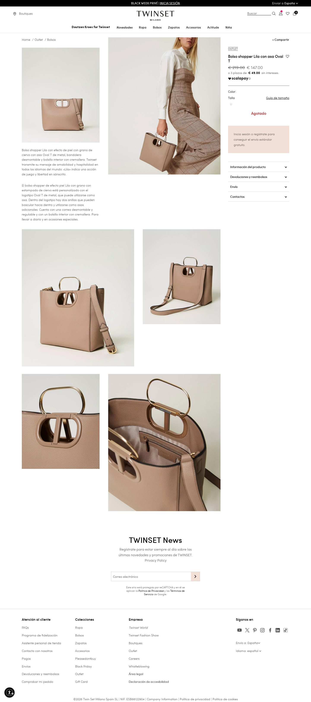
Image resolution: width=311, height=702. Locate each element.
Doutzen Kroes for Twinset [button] (91, 27)
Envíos (26, 666)
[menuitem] (90, 27)
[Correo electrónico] (151, 576)
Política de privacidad (195, 699)
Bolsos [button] (157, 27)
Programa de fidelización (39, 635)
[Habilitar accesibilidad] (9, 692)
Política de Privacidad (151, 590)
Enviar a (285, 3)
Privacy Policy (156, 560)
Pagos (26, 658)
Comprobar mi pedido (37, 682)
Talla (258, 97)
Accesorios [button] (193, 27)
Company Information (162, 699)
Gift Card (81, 682)
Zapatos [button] (174, 27)
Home (26, 39)
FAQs (25, 627)
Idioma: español (248, 651)
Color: (232, 91)
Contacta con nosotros (37, 651)
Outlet (39, 39)
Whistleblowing (139, 666)
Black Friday (83, 666)
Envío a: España (248, 643)
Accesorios (82, 651)
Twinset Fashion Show (144, 635)
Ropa (79, 627)
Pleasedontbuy (85, 658)
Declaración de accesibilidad (149, 682)
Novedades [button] (124, 27)
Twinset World (138, 627)
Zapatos (81, 643)
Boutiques (135, 643)
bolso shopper (35, 185)
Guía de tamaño (277, 97)
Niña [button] (228, 27)
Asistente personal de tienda (41, 643)
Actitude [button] (213, 27)
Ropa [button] (142, 27)
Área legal (136, 674)
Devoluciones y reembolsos (40, 674)
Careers (134, 658)
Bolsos (51, 39)
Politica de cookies (225, 699)
